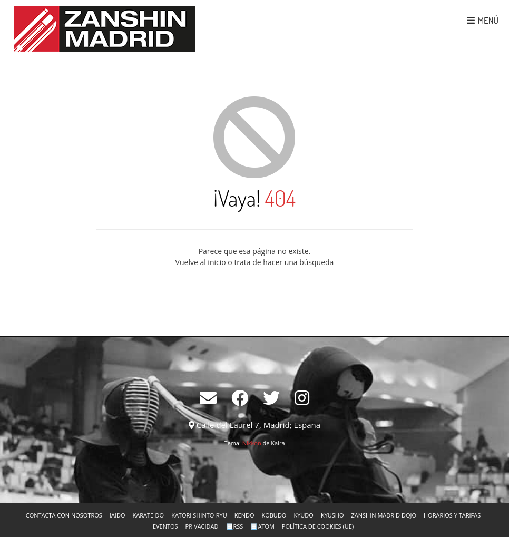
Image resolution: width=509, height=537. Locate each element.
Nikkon (251, 443)
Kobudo (273, 515)
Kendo (244, 515)
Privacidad (202, 526)
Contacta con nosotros (64, 515)
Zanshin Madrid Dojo (383, 515)
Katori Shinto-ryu (199, 515)
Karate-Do (148, 515)
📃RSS (234, 526)
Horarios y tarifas (452, 515)
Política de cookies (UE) (318, 526)
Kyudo (303, 515)
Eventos (165, 526)
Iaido (117, 515)
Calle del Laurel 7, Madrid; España (258, 424)
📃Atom (262, 526)
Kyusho (332, 515)
